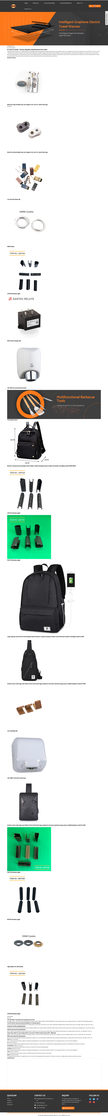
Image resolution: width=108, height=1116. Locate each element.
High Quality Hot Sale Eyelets (15, 966)
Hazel (12, 1039)
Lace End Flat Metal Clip (13, 199)
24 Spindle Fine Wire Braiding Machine (16, 1026)
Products (36, 3)
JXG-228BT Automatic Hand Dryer (16, 778)
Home (26, 3)
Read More (9, 106)
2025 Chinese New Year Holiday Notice (16, 1029)
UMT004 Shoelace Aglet (13, 293)
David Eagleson (14, 1045)
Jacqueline (13, 1048)
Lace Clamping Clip (12, 730)
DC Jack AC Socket (11, 47)
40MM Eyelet (10, 246)
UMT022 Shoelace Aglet (13, 513)
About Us (79, 3)
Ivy (12, 1042)
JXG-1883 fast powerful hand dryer (16, 388)
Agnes (12, 1054)
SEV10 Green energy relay (14, 340)
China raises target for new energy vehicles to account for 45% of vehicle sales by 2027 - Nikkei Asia (31, 1032)
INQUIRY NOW (69, 1108)
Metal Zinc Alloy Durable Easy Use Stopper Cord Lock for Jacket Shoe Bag (27, 104)
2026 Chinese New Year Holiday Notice (16, 1036)
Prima (12, 1051)
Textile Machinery (49, 3)
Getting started (10, 46)
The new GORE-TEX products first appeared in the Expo (21, 1019)
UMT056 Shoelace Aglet (13, 1013)
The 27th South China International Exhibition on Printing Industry (23, 1022)
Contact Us (27, 9)
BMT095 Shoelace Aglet (13, 919)
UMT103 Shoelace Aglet (13, 872)
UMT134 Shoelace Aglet (13, 560)
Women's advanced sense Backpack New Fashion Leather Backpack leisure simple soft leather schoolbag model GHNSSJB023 (41, 466)
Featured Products (66, 3)
